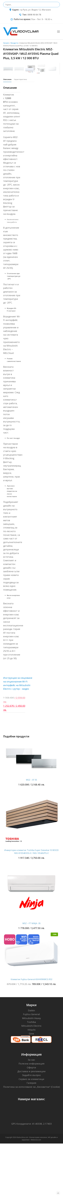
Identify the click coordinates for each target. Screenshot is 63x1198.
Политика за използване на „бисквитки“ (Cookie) (31, 1141)
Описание (7, 134)
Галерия (31, 1137)
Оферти (31, 1122)
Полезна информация (31, 1118)
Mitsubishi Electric (31, 1080)
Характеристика (20, 134)
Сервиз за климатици (31, 1133)
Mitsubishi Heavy (31, 1072)
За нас (31, 1114)
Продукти (14, 43)
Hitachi (31, 1084)
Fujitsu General (31, 1068)
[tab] (7, 133)
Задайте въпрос (31, 1129)
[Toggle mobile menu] (58, 31)
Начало (6, 43)
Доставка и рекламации (31, 1126)
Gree (31, 1088)
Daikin (31, 1065)
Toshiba (31, 1076)
